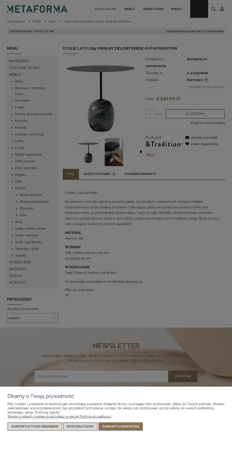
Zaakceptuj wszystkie (120, 426)
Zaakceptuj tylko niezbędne (35, 426)
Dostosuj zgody (80, 426)
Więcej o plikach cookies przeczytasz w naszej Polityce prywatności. (59, 416)
